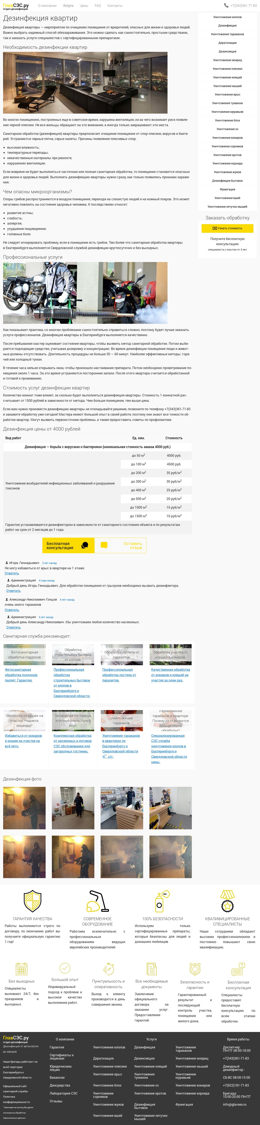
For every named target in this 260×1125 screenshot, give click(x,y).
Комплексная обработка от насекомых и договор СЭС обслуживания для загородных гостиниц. (73, 743)
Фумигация (227, 189)
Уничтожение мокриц (227, 60)
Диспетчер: (237, 1049)
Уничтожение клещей (227, 77)
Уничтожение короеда (228, 163)
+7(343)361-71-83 (244, 5)
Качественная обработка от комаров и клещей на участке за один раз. (170, 674)
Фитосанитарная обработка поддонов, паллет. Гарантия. (21, 674)
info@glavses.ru (234, 1104)
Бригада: (237, 1095)
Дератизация (227, 43)
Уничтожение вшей (227, 198)
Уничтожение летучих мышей (227, 206)
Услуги (151, 1039)
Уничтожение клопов (227, 17)
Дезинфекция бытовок (227, 181)
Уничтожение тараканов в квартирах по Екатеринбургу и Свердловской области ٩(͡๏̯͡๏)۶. (121, 746)
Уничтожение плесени (227, 69)
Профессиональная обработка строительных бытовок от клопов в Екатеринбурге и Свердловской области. (72, 682)
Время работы (238, 1039)
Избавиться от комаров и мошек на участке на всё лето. (23, 740)
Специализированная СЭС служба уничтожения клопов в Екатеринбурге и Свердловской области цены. (169, 748)
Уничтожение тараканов (227, 34)
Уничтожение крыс (227, 94)
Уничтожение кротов (227, 155)
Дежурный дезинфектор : (234, 1068)
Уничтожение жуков (227, 172)
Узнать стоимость (227, 228)
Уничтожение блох (227, 120)
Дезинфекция (227, 25)
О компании (65, 1039)
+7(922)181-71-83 (236, 1085)
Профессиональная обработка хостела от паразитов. (119, 674)
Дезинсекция (227, 51)
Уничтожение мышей (227, 86)
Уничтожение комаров (227, 138)
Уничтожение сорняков (227, 146)
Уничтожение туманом (227, 103)
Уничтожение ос (227, 129)
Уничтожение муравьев (227, 112)
